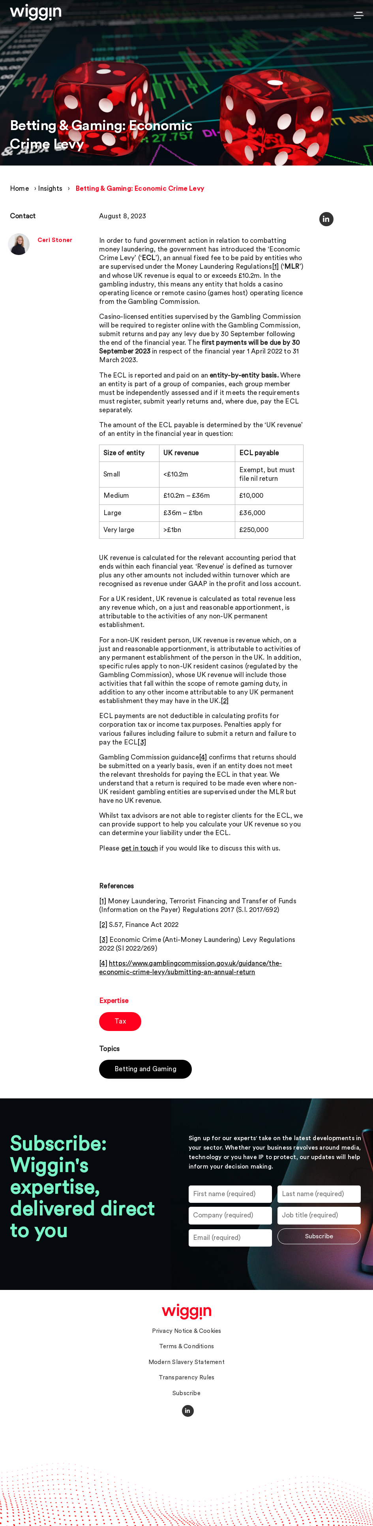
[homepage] (186, 1311)
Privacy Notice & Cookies (186, 1331)
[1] (275, 266)
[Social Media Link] (188, 1411)
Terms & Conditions (186, 1346)
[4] (203, 757)
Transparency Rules (187, 1378)
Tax (120, 1021)
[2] (225, 701)
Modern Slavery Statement (186, 1362)
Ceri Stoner (54, 240)
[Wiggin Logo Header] (35, 12)
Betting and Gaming (145, 1069)
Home (19, 188)
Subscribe (186, 1393)
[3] (141, 742)
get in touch (139, 848)
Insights (50, 188)
